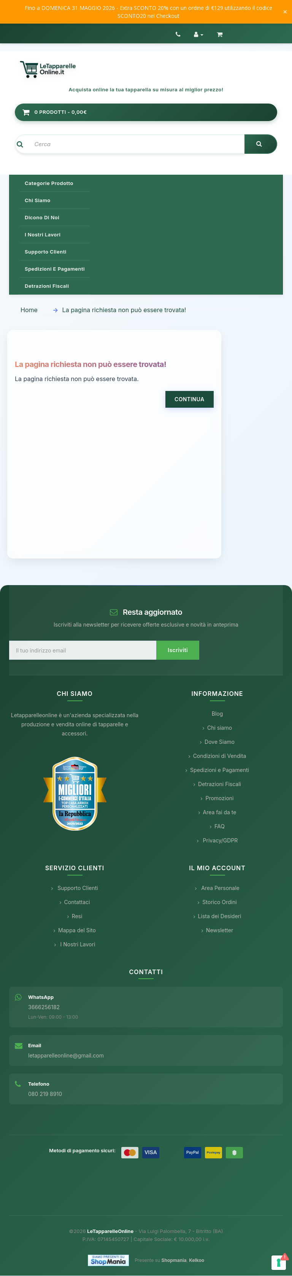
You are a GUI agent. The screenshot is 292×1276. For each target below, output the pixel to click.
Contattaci (75, 902)
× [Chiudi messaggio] (285, 12)
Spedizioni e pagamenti (55, 269)
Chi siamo (38, 201)
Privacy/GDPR (217, 841)
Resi (75, 916)
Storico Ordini (217, 902)
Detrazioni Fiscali (47, 287)
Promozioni (217, 799)
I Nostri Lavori (74, 944)
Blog (217, 714)
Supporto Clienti (74, 888)
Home (29, 310)
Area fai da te (217, 813)
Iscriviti (178, 651)
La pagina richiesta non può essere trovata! (124, 310)
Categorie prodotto (49, 184)
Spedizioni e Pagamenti (217, 770)
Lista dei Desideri (217, 916)
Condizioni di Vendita (217, 756)
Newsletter (217, 930)
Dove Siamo (217, 742)
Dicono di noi (42, 218)
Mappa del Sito (75, 930)
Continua (189, 400)
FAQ (217, 827)
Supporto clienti (46, 252)
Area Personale (217, 888)
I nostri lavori (42, 235)
